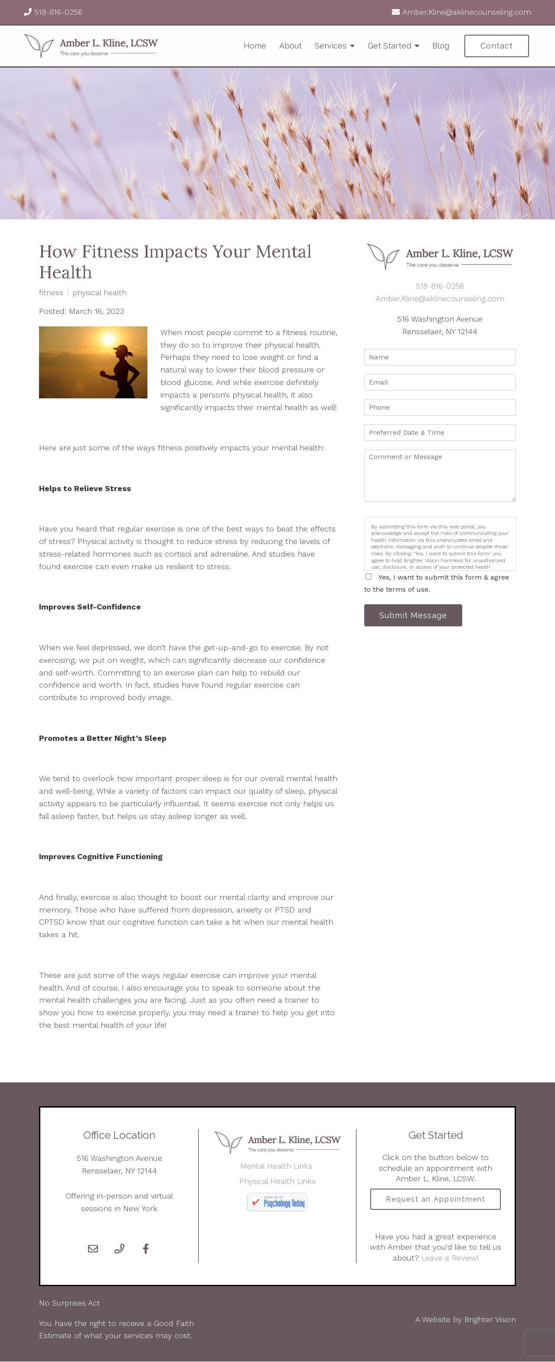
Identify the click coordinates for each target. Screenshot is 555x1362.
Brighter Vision (490, 1319)
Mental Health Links (277, 1165)
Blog (440, 45)
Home (255, 45)
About (290, 45)
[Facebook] (146, 1248)
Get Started (389, 45)
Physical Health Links (277, 1181)
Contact (496, 45)
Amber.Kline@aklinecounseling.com (465, 11)
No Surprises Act (69, 1303)
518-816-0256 (57, 11)
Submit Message (414, 615)
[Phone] (119, 1248)
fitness (51, 293)
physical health (99, 293)
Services (330, 45)
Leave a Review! (449, 1258)
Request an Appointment (436, 1199)
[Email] (93, 1248)
